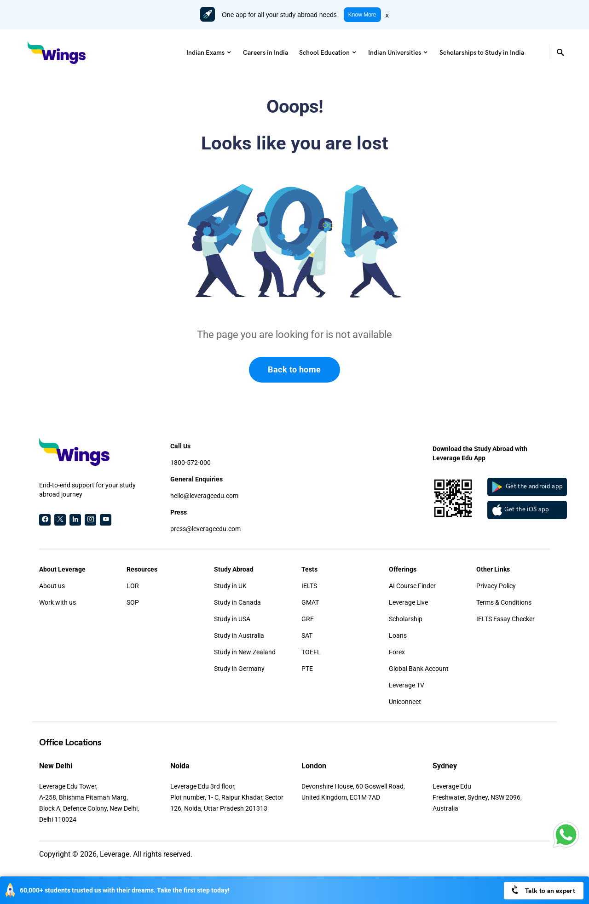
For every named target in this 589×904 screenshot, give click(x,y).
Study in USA (232, 619)
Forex (397, 652)
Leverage (114, 854)
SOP (133, 602)
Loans (398, 635)
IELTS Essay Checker (505, 619)
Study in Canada (237, 602)
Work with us (57, 602)
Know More (362, 14)
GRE (307, 619)
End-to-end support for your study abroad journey (87, 489)
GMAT (310, 602)
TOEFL (311, 652)
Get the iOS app (520, 509)
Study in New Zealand (245, 652)
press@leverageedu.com (205, 528)
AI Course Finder (412, 585)
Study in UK (230, 585)
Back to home (294, 369)
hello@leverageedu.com (204, 495)
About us (52, 585)
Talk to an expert (542, 890)
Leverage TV (406, 685)
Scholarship (405, 619)
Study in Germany (239, 668)
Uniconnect (405, 701)
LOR (133, 585)
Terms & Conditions (503, 602)
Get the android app (527, 486)
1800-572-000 (190, 462)
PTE (307, 668)
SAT (306, 635)
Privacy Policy (496, 585)
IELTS (309, 585)
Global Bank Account (419, 668)
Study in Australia (239, 635)
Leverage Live (408, 602)
